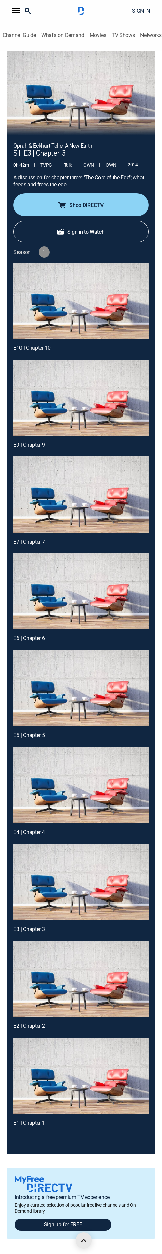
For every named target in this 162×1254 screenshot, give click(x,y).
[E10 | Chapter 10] (81, 301)
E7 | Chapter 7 (29, 541)
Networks (150, 35)
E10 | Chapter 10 (32, 347)
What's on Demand (62, 35)
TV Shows (123, 35)
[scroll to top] (83, 1240)
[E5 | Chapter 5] (81, 688)
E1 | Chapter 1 (29, 1122)
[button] (16, 11)
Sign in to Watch (80, 232)
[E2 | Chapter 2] (81, 979)
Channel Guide (19, 35)
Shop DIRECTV (80, 205)
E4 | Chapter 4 (29, 832)
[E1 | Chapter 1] (81, 1076)
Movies (98, 35)
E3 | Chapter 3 (29, 929)
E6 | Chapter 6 (29, 638)
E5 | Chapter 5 (29, 735)
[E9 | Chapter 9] (81, 398)
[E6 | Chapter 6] (81, 591)
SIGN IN (141, 11)
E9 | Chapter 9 (29, 444)
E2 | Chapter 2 (29, 1025)
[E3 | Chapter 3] (81, 882)
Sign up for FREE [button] (63, 1224)
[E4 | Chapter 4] (81, 785)
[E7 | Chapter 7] (81, 494)
